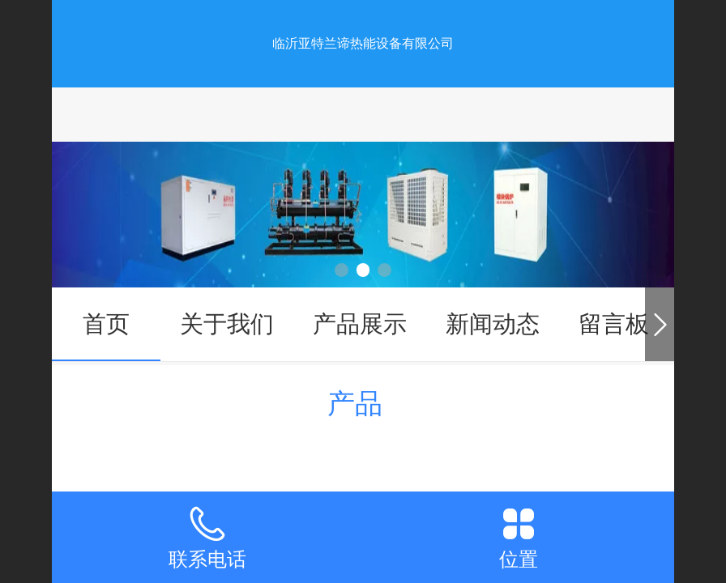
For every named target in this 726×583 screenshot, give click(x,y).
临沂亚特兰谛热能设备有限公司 (363, 43)
